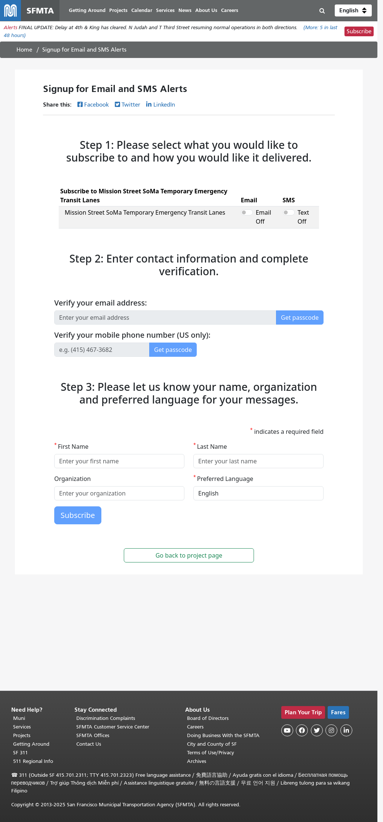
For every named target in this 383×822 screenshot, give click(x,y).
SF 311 (20, 752)
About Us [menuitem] (206, 10)
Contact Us (88, 744)
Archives (196, 761)
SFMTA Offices (92, 735)
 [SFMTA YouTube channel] (287, 730)
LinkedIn (164, 104)
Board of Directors (208, 718)
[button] (353, 10)
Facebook (96, 104)
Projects (21, 735)
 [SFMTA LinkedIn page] (346, 730)
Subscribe (359, 31)
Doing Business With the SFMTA (223, 735)
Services (22, 727)
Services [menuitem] (165, 10)
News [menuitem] (185, 10)
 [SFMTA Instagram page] (331, 730)
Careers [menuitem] (229, 10)
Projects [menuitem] (118, 10)
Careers (195, 727)
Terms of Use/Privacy (210, 752)
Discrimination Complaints (105, 718)
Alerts (10, 27)
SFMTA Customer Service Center (112, 727)
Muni (19, 718)
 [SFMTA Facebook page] (302, 730)
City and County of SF (212, 744)
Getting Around (31, 744)
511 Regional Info (33, 761)
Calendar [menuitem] (141, 10)
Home (24, 49)
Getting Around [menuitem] (87, 10)
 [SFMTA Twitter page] (317, 730)
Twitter (131, 104)
